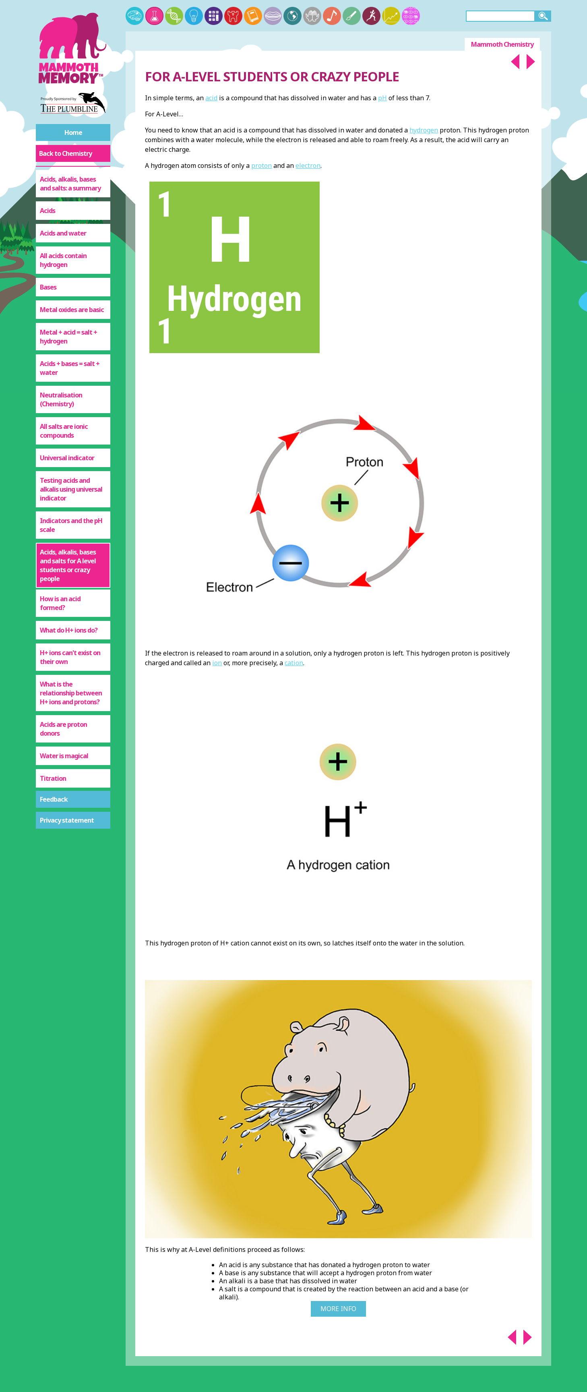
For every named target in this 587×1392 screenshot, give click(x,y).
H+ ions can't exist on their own (70, 657)
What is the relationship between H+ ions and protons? (71, 693)
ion (217, 662)
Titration (53, 778)
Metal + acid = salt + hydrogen (68, 336)
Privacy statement (67, 820)
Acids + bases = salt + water (69, 368)
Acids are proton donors (63, 729)
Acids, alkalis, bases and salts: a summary (70, 183)
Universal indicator (67, 457)
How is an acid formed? (60, 603)
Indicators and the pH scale (71, 525)
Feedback (54, 799)
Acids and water (63, 233)
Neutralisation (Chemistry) (61, 399)
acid (211, 97)
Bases (48, 287)
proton (261, 165)
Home (73, 132)
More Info (338, 1308)
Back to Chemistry (65, 153)
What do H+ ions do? (68, 630)
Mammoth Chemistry (502, 44)
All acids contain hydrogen (63, 260)
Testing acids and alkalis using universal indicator (71, 489)
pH (382, 97)
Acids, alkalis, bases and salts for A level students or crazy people (68, 565)
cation (294, 662)
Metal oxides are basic (72, 309)
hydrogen (423, 130)
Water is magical (64, 755)
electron (308, 165)
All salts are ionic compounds (64, 431)
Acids (47, 210)
